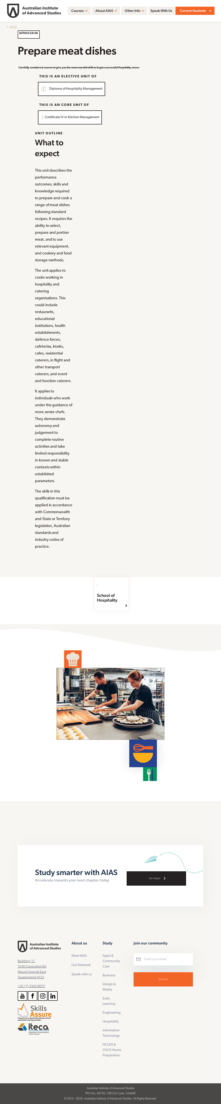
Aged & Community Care (111, 961)
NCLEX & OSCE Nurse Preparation (112, 1050)
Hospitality (111, 1021)
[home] (34, 11)
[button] (79, 11)
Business (109, 975)
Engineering (111, 1013)
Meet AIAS (79, 956)
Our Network (81, 965)
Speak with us (81, 974)
